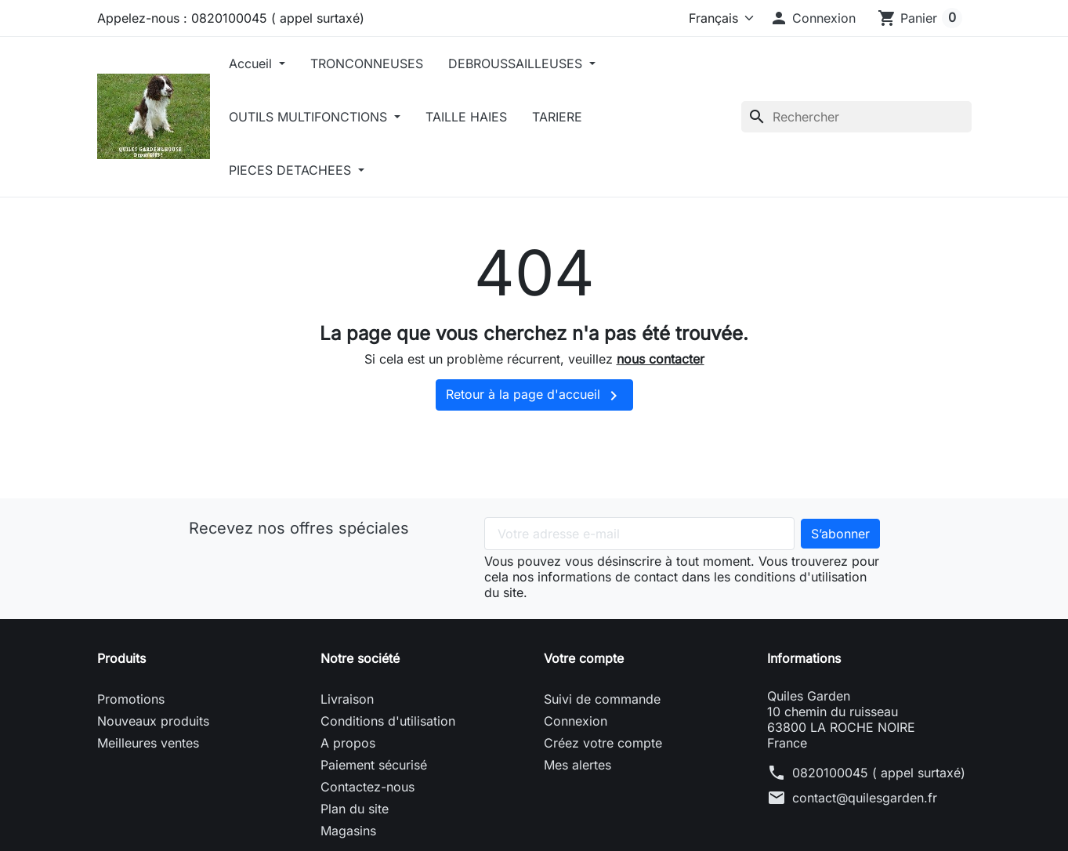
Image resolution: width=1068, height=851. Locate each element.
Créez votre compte (603, 743)
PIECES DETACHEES (292, 170)
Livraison (347, 699)
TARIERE (557, 117)
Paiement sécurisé (373, 765)
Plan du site (354, 809)
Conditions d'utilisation (387, 721)
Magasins (348, 830)
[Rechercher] (856, 116)
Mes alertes (577, 765)
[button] (812, 18)
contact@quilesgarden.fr (864, 798)
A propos (347, 743)
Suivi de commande (602, 699)
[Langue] (711, 18)
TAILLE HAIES (466, 117)
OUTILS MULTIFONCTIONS (310, 117)
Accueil (252, 63)
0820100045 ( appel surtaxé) (878, 772)
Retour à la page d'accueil (534, 395)
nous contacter (660, 359)
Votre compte (584, 658)
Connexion (575, 721)
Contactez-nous (367, 787)
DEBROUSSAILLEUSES (517, 63)
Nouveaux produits (153, 721)
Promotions (131, 699)
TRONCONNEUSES (366, 63)
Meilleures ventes (148, 743)
